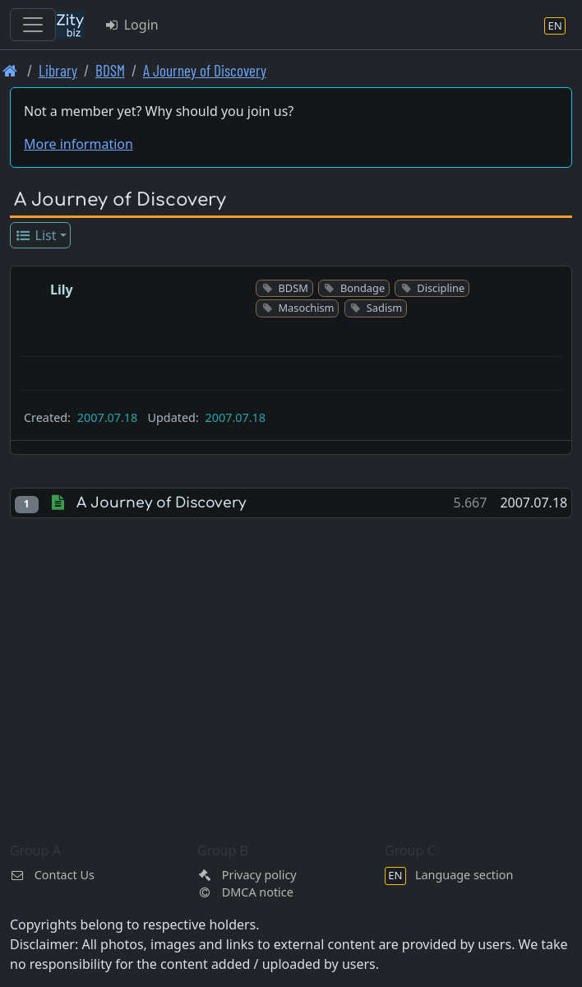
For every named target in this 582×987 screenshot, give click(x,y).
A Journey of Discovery (204, 70)
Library (58, 70)
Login (131, 25)
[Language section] (555, 25)
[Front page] (10, 70)
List (36, 235)
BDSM (110, 70)
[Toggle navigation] (33, 24)
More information (78, 144)
